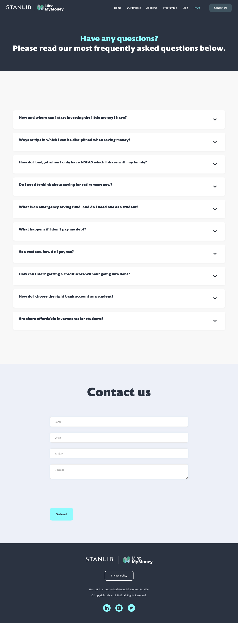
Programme (170, 7)
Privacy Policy (119, 575)
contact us (220, 7)
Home (117, 7)
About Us (151, 7)
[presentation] (80, 492)
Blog (185, 7)
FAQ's (197, 7)
